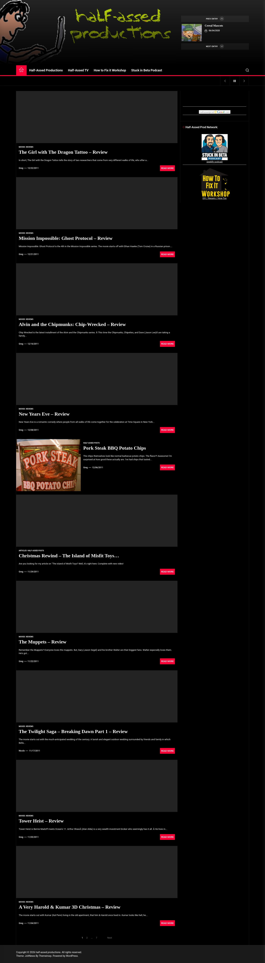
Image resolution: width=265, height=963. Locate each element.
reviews (29, 147)
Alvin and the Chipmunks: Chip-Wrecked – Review (72, 324)
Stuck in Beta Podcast (146, 70)
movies (22, 147)
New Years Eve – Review (44, 414)
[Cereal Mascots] (191, 32)
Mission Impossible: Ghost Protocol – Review (66, 238)
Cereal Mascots (214, 25)
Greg (21, 168)
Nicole (22, 751)
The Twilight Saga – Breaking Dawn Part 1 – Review (73, 731)
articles (23, 551)
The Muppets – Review (43, 641)
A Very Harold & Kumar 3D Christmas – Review (69, 907)
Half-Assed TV (78, 70)
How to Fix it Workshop (110, 70)
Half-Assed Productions (46, 70)
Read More (167, 168)
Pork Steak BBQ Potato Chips (114, 448)
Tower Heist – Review (41, 821)
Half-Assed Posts (91, 443)
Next (109, 937)
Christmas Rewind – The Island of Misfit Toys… (69, 555)
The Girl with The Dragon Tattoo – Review (63, 152)
